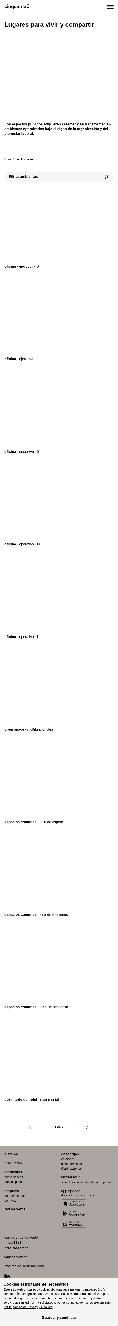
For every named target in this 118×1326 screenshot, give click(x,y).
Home (7, 159)
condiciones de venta (21, 1237)
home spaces (13, 1177)
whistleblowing (15, 1257)
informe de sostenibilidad (24, 1266)
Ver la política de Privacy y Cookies (28, 1307)
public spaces (13, 1182)
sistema (11, 1154)
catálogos (68, 1159)
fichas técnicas (71, 1164)
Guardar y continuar (59, 1318)
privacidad (12, 1243)
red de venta (14, 1209)
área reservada (16, 1248)
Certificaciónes (71, 1168)
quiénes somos (14, 1196)
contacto (10, 1200)
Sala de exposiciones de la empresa (86, 1182)
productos (13, 1163)
